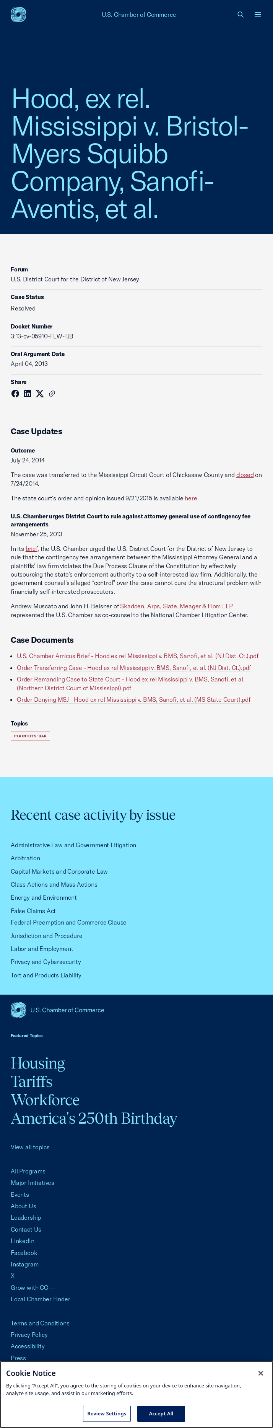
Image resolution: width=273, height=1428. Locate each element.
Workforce (45, 1100)
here (191, 498)
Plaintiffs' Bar (30, 736)
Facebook (24, 1252)
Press (18, 1358)
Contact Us (26, 1229)
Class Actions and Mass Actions (54, 884)
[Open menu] (257, 14)
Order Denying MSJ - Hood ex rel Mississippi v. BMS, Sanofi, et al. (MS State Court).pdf (133, 699)
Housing (38, 1063)
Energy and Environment (44, 897)
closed (245, 475)
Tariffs (31, 1081)
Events (20, 1194)
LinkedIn (22, 1241)
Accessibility (28, 1346)
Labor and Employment (42, 949)
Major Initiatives (32, 1182)
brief (31, 548)
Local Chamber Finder (40, 1299)
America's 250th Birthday (94, 1118)
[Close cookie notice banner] (260, 1373)
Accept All (161, 1413)
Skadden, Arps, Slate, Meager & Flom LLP (176, 606)
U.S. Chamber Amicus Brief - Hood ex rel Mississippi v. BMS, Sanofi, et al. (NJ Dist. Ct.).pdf (137, 656)
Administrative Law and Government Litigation (73, 845)
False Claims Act (33, 911)
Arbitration (25, 858)
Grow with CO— (33, 1287)
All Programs (28, 1171)
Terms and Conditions (40, 1323)
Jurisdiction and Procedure (46, 935)
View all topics (30, 1147)
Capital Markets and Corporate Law (59, 871)
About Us (23, 1206)
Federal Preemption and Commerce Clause (69, 922)
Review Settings (107, 1413)
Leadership (26, 1217)
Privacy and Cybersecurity (46, 962)
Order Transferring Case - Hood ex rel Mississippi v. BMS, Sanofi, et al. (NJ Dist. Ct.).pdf (134, 668)
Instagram (24, 1264)
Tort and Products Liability (46, 975)
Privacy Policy (29, 1334)
